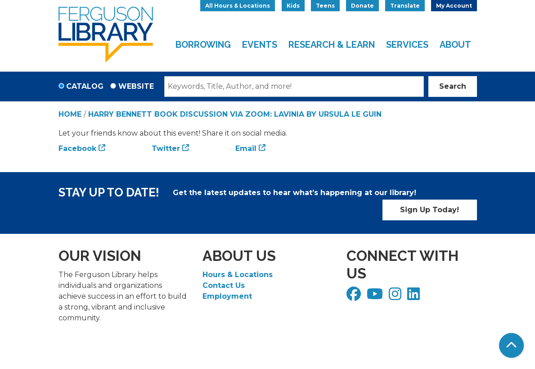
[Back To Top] (511, 345)
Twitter (166, 148)
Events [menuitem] (259, 44)
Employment (227, 296)
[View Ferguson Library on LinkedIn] (414, 296)
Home (69, 114)
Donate (362, 5)
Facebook (77, 148)
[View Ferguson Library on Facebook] (354, 296)
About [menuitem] (455, 44)
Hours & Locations (237, 274)
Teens (325, 5)
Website (136, 86)
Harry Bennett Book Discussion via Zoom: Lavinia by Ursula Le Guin (235, 114)
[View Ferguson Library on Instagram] (396, 296)
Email (245, 148)
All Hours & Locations (237, 5)
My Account (454, 5)
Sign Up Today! (429, 209)
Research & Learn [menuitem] (331, 44)
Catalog (84, 86)
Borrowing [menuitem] (203, 44)
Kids (293, 5)
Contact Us (223, 285)
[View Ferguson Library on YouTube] (376, 296)
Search (452, 86)
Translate (405, 5)
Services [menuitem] (407, 44)
